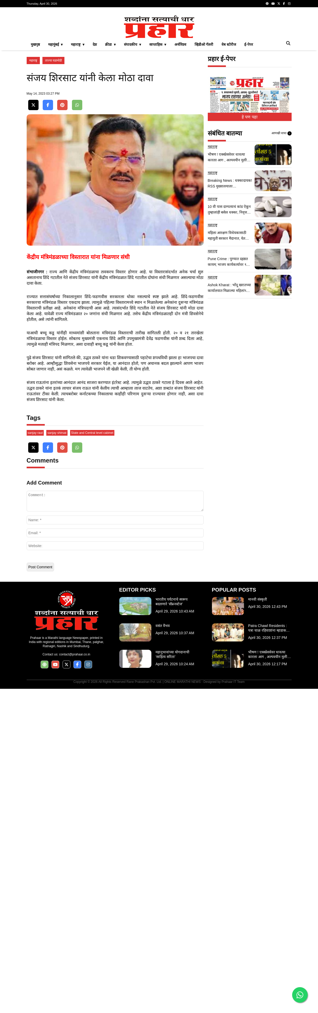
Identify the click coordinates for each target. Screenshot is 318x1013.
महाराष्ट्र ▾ (77, 117)
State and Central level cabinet (92, 757)
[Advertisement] (159, 47)
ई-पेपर (248, 117)
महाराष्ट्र (33, 133)
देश (95, 117)
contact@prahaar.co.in (74, 978)
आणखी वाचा (281, 206)
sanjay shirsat (56, 757)
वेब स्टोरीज (228, 117)
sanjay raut (35, 757)
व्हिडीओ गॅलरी (204, 117)
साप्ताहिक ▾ (157, 117)
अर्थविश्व (180, 117)
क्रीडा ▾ (110, 117)
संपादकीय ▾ (132, 117)
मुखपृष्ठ (35, 117)
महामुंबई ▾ (55, 117)
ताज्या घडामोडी (53, 133)
